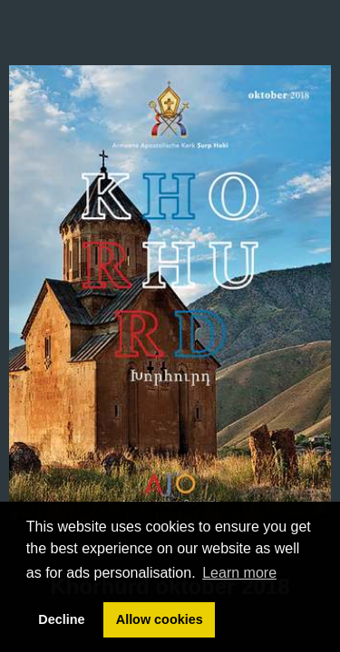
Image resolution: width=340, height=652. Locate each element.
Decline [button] (61, 619)
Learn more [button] (239, 572)
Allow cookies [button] (159, 619)
